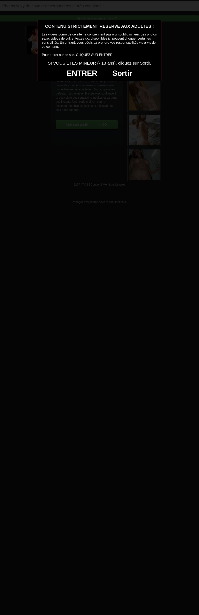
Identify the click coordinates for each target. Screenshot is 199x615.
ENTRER (82, 73)
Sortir (122, 73)
